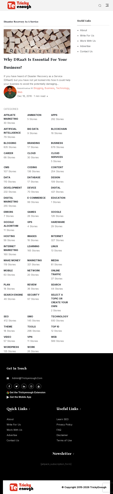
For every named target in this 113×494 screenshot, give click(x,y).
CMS (6, 167)
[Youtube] (38, 386)
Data (7, 177)
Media (55, 260)
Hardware (58, 222)
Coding (32, 167)
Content (57, 167)
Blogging (38, 88)
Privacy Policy (64, 424)
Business (49, 88)
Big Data (33, 128)
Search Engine (13, 294)
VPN (29, 336)
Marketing (34, 260)
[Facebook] (9, 386)
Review (32, 284)
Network (33, 270)
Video (7, 336)
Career (8, 153)
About (83, 30)
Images (32, 236)
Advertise (85, 46)
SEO (6, 316)
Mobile (8, 270)
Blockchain (59, 128)
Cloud (31, 153)
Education (58, 197)
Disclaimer (62, 435)
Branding (33, 143)
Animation (34, 115)
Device (31, 187)
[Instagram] (31, 386)
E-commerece (36, 197)
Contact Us (86, 51)
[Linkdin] (23, 386)
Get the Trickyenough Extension (28, 392)
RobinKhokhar (23, 88)
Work (31, 347)
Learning (33, 246)
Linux (54, 246)
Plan (7, 284)
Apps (54, 115)
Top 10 (55, 326)
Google (56, 211)
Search (56, 284)
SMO (30, 316)
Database (33, 177)
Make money (12, 260)
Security (33, 294)
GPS (29, 222)
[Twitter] (16, 386)
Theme (8, 326)
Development (13, 187)
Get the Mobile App (20, 397)
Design (55, 177)
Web (19, 92)
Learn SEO (62, 419)
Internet (57, 236)
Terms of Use (64, 440)
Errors (8, 211)
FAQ (58, 429)
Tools (31, 326)
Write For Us (87, 35)
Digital (55, 187)
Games (31, 211)
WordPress (11, 347)
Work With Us (88, 40)
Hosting (9, 236)
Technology (62, 88)
